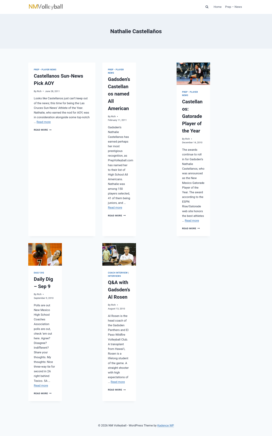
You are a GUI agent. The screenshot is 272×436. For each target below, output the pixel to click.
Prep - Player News (45, 69)
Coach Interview (118, 273)
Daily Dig (39, 273)
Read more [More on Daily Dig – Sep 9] (41, 385)
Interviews (114, 276)
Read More (43, 129)
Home (218, 7)
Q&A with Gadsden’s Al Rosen (119, 290)
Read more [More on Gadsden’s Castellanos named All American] (115, 207)
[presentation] (193, 74)
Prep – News (233, 7)
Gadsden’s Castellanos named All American (119, 93)
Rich (39, 91)
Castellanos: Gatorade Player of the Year (192, 116)
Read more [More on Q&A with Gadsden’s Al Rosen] (118, 382)
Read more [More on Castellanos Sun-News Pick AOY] (44, 122)
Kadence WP (165, 425)
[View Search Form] (207, 7)
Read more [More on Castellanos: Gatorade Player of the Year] (192, 220)
